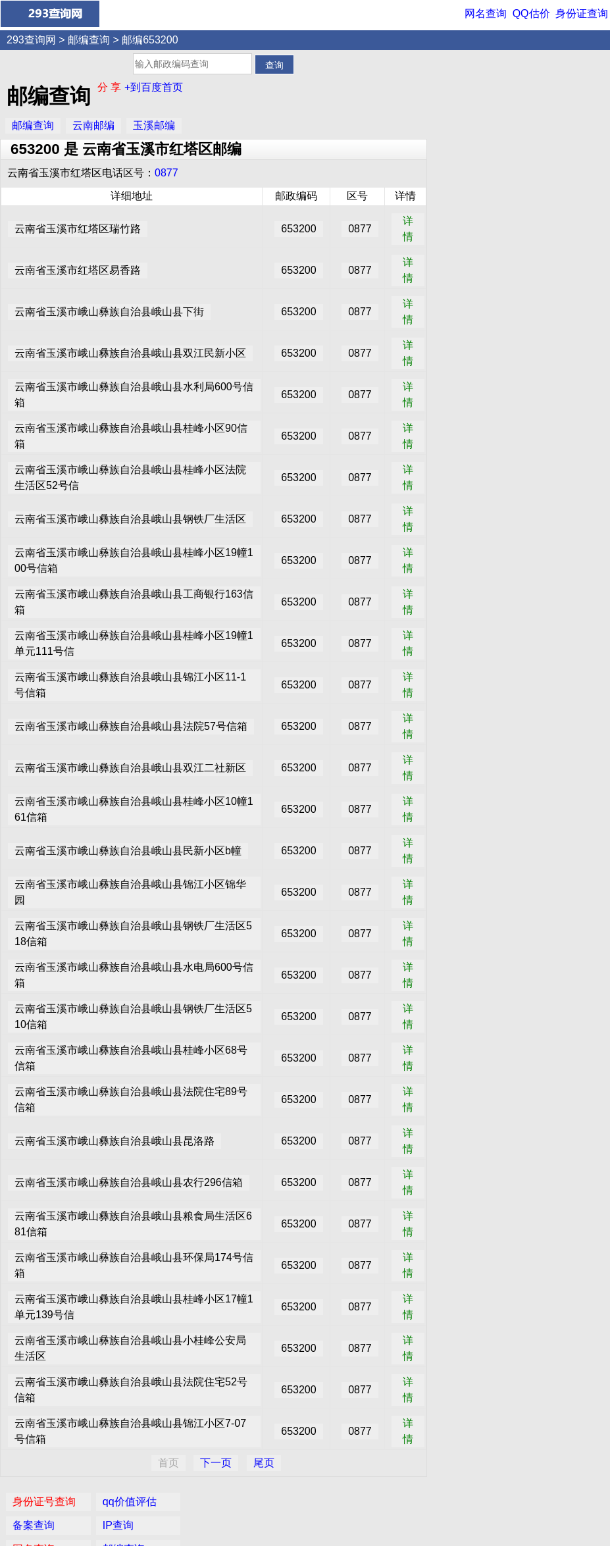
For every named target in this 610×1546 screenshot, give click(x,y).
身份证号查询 (471, 74)
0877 (166, 172)
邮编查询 (89, 39)
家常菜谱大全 (561, 169)
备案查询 (461, 98)
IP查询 (545, 98)
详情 (408, 228)
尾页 (263, 1462)
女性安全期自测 (566, 145)
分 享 (110, 87)
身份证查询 (581, 13)
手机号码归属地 (476, 193)
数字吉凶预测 (471, 169)
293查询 (312, 1527)
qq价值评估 (557, 74)
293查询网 (31, 39)
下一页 (216, 1462)
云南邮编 (93, 125)
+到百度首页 (153, 87)
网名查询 (486, 13)
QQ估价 (531, 13)
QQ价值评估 (310, 1502)
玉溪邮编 (154, 125)
